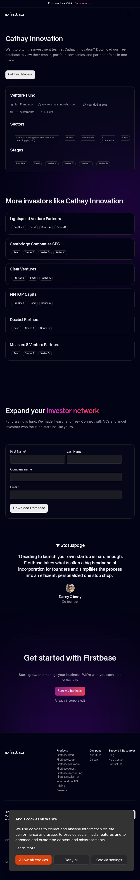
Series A (52, 164)
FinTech (70, 138)
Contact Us (115, 764)
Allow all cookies (33, 860)
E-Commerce (108, 139)
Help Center (116, 760)
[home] (15, 14)
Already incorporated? (70, 701)
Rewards (62, 790)
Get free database (20, 74)
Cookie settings (109, 860)
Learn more (25, 848)
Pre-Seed (21, 164)
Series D (103, 164)
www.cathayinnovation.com (59, 104)
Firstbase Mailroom (68, 764)
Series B (69, 164)
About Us (95, 755)
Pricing (61, 786)
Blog (111, 755)
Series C (86, 164)
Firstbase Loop (66, 760)
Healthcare (88, 138)
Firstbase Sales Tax (68, 777)
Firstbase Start (65, 755)
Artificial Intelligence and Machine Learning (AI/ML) (35, 139)
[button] (128, 14)
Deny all (71, 860)
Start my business (70, 691)
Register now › (83, 3)
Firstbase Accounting (69, 773)
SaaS (125, 138)
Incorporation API (67, 781)
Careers (94, 760)
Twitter (9, 862)
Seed (37, 164)
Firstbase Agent (66, 769)
